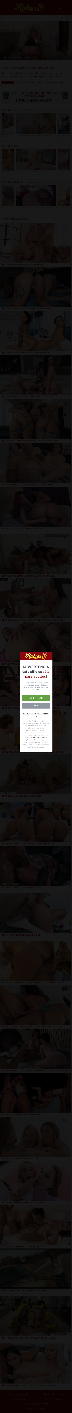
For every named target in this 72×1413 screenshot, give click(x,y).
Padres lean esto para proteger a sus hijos (36, 714)
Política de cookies (38, 737)
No (36, 705)
